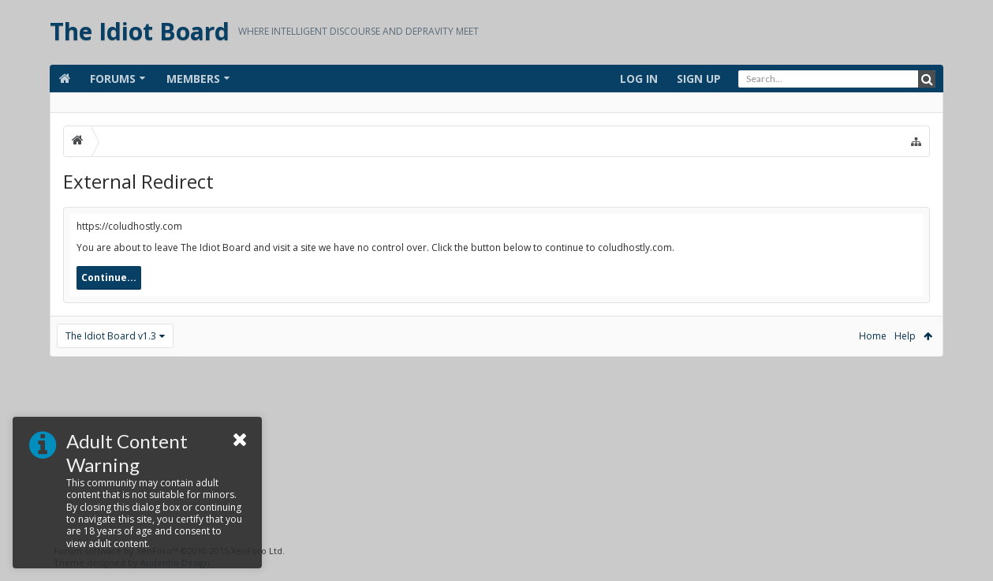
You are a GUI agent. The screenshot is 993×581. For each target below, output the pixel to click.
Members (193, 78)
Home (873, 336)
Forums (113, 78)
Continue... (108, 277)
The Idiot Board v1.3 (110, 336)
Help (905, 336)
